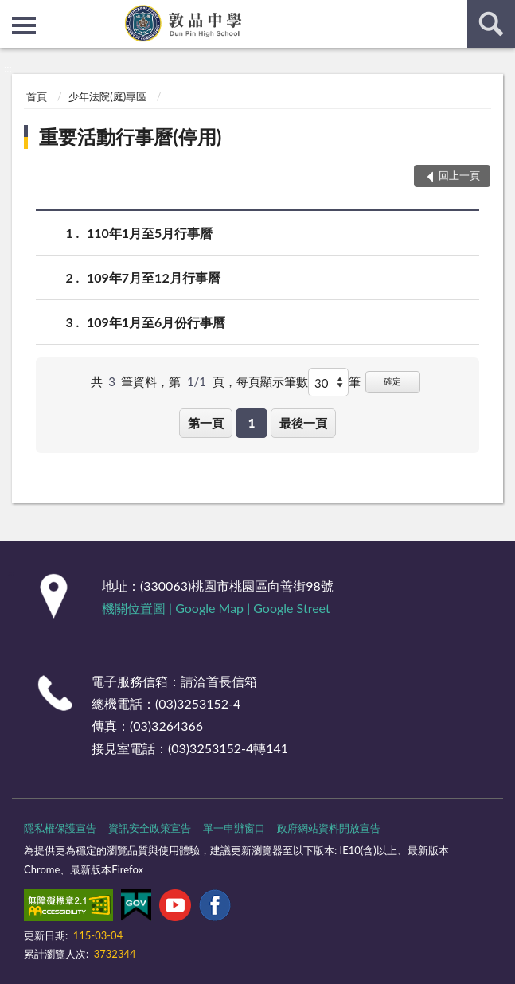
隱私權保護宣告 (60, 828)
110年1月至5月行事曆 (150, 233)
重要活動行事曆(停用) (130, 136)
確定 (392, 381)
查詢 (491, 24)
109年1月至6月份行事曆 (156, 322)
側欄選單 (24, 25)
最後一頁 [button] (303, 423)
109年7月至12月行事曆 (153, 277)
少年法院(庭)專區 (107, 96)
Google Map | (214, 607)
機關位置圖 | (138, 607)
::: (13, 12)
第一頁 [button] (206, 423)
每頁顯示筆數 (272, 381)
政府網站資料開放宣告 (328, 828)
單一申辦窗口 (234, 828)
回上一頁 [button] (459, 175)
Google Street (291, 607)
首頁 (36, 96)
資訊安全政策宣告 (149, 828)
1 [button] (252, 423)
